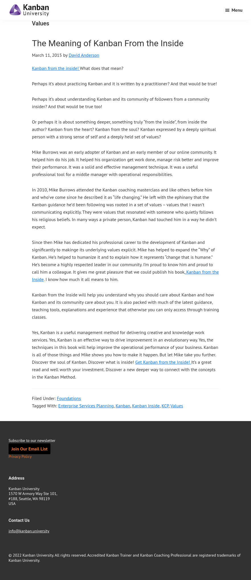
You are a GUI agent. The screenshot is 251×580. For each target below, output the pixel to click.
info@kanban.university (29, 530)
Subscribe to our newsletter (32, 440)
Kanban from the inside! (56, 68)
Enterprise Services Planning (86, 406)
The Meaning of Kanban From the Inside (107, 43)
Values (176, 406)
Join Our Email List (29, 449)
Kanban (123, 406)
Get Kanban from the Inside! (163, 362)
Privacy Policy (20, 456)
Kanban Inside (146, 406)
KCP (165, 406)
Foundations (69, 398)
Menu (237, 10)
